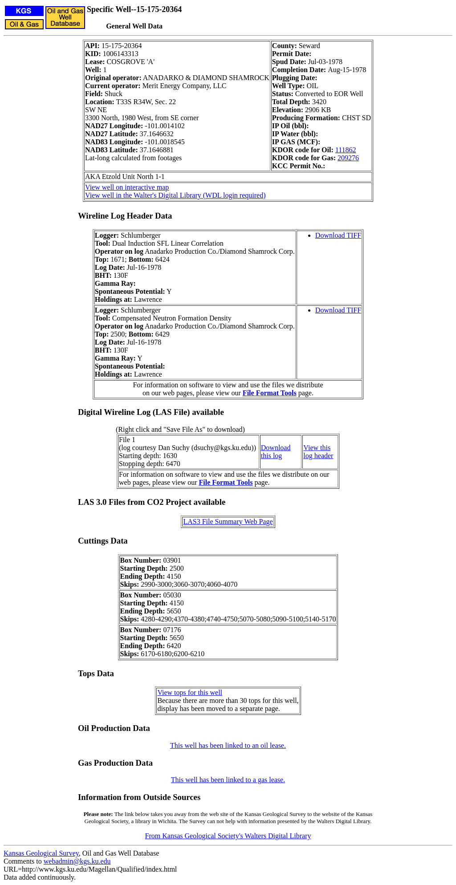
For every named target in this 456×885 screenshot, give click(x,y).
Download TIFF (338, 235)
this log (271, 455)
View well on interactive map (127, 187)
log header (318, 455)
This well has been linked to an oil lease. (228, 745)
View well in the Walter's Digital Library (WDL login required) (175, 195)
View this (316, 447)
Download (276, 447)
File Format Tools (270, 393)
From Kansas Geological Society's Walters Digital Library (228, 836)
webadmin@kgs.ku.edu (77, 861)
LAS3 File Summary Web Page (228, 521)
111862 (345, 150)
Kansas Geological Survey (41, 853)
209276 (348, 158)
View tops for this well (189, 692)
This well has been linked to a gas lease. (228, 780)
